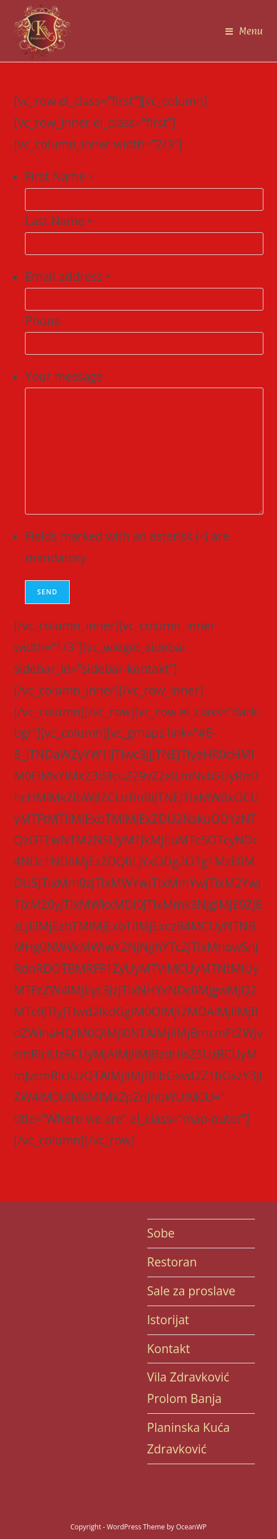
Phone (43, 321)
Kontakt (168, 1349)
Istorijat (168, 1320)
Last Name (58, 221)
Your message (64, 376)
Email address (67, 276)
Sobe (161, 1233)
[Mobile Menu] (244, 31)
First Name (59, 176)
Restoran (172, 1262)
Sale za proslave (191, 1291)
